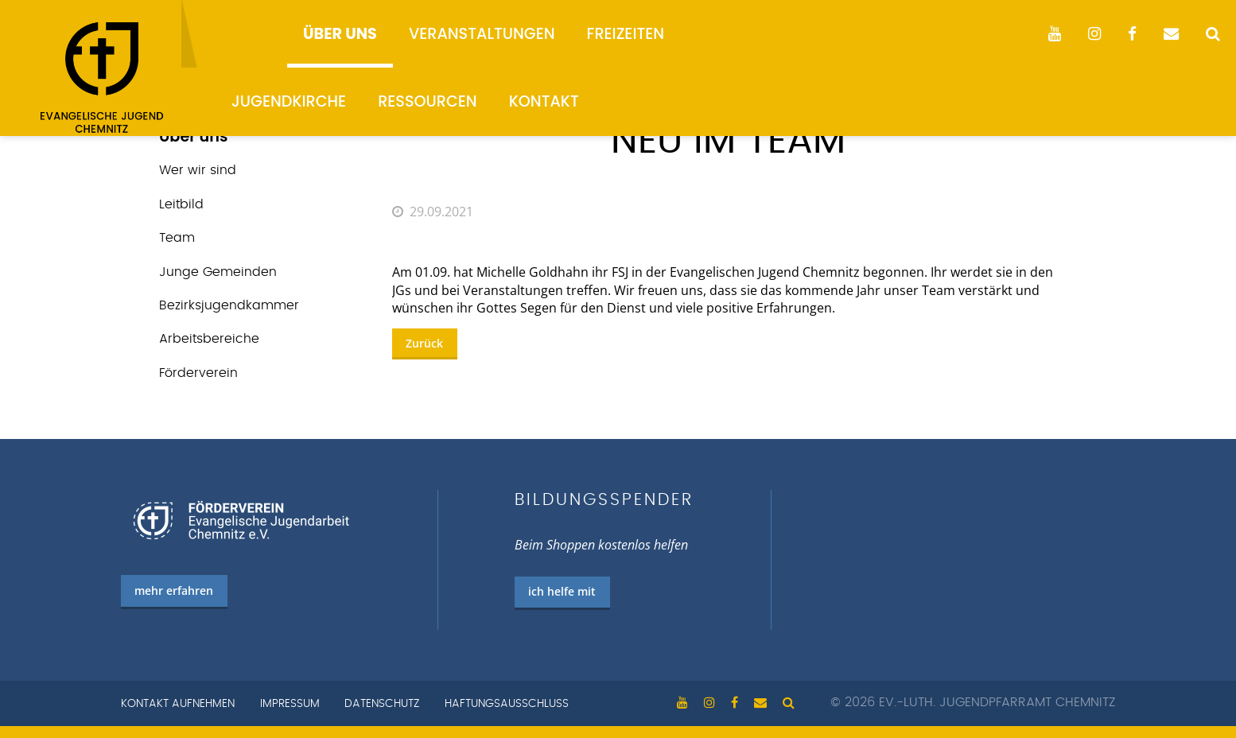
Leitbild (181, 204)
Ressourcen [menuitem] (427, 101)
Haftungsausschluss (507, 703)
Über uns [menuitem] (340, 34)
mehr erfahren (173, 590)
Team (177, 237)
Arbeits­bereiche (209, 338)
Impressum (290, 703)
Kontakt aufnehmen (178, 703)
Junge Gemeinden (218, 272)
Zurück (424, 343)
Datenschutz (381, 703)
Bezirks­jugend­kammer (229, 305)
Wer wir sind (197, 170)
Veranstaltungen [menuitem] (482, 34)
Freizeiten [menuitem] (626, 34)
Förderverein (198, 373)
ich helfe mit (562, 591)
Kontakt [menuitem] (544, 101)
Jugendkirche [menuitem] (288, 101)
